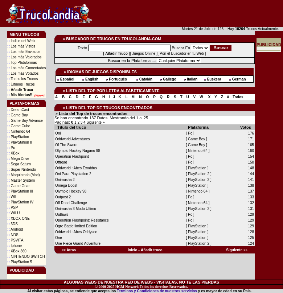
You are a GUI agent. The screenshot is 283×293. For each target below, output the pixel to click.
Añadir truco (151, 250)
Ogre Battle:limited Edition (76, 226)
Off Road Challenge (71, 203)
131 (251, 209)
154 (251, 156)
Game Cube (18, 126)
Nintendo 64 (18, 131)
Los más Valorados (24, 57)
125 (251, 238)
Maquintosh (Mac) (23, 175)
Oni (58, 133)
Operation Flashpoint (72, 156)
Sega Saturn (19, 164)
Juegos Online (143, 53)
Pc (11, 148)
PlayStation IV (20, 202)
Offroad (61, 162)
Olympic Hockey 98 (70, 191)
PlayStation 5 (19, 262)
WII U (13, 213)
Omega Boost (66, 185)
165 (251, 145)
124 (251, 243)
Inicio (132, 250)
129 (251, 214)
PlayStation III (20, 191)
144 (251, 174)
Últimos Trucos (21, 84)
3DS (12, 224)
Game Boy (17, 115)
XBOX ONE (18, 218)
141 (251, 180)
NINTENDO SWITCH (26, 257)
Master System (21, 180)
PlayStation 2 (199, 174)
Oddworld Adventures (72, 139)
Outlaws (61, 214)
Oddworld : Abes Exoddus (76, 168)
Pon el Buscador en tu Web (182, 53)
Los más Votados (22, 73)
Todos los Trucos (22, 79)
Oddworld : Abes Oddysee (76, 232)
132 (251, 203)
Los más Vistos (21, 46)
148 (251, 168)
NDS (13, 235)
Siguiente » (95, 122)
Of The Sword (66, 145)
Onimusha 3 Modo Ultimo (75, 209)
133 (251, 197)
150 (251, 162)
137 (251, 191)
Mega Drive (18, 159)
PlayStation (18, 137)
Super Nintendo (21, 170)
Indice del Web (20, 41)
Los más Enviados (23, 52)
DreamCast (18, 110)
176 (251, 133)
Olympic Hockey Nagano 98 (77, 151)
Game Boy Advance (25, 121)
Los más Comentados (26, 68)
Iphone (14, 246)
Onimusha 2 (65, 180)
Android (15, 229)
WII (11, 197)
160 (251, 151)
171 (251, 139)
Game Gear (18, 186)
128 (251, 232)
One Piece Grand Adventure (78, 243)
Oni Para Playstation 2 (73, 174)
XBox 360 (16, 251)
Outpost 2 (63, 197)
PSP (12, 208)
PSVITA (15, 240)
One (58, 238)
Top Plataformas (22, 63)
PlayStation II (19, 142)
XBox (13, 153)
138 (251, 185)
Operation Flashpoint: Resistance (82, 220)
